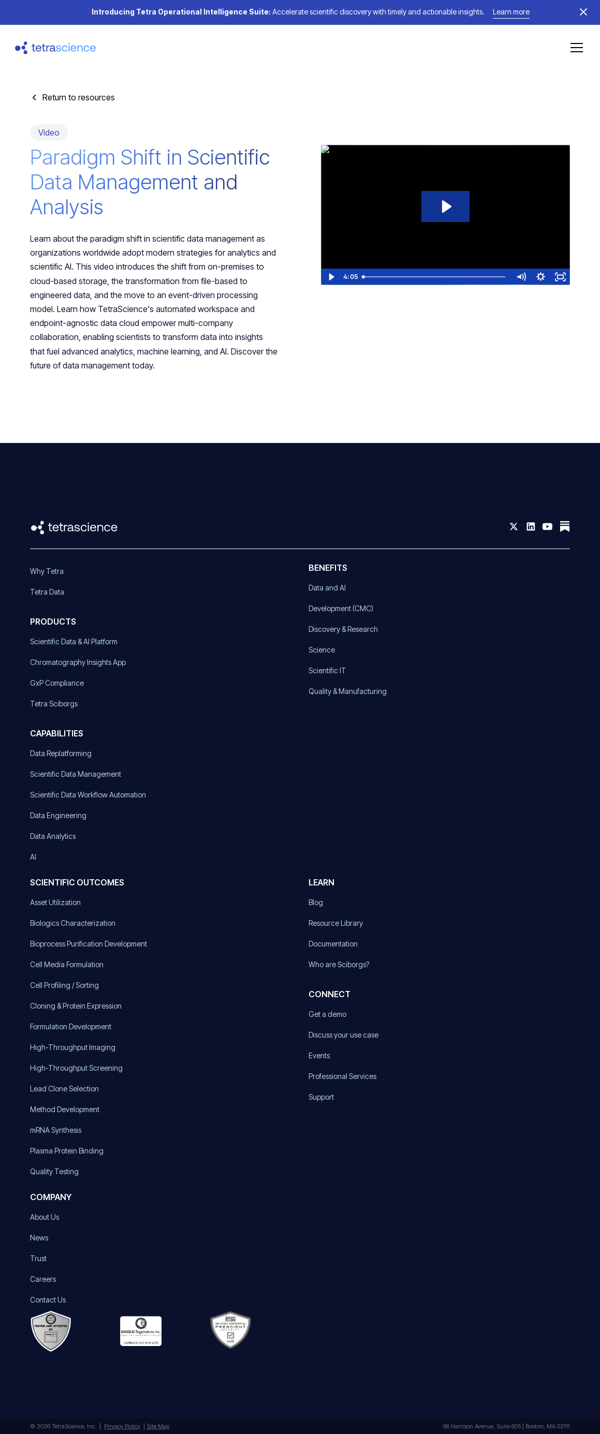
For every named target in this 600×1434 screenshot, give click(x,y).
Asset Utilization (55, 902)
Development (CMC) (341, 608)
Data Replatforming (61, 753)
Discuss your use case (343, 1034)
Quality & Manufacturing (348, 691)
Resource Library (336, 923)
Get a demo (327, 1014)
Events (319, 1055)
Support (321, 1096)
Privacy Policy (122, 1426)
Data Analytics (53, 836)
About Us (44, 1217)
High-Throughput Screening (76, 1067)
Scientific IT (327, 670)
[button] (574, 47)
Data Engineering (58, 815)
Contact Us (48, 1299)
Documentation (333, 943)
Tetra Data (47, 591)
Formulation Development (70, 1026)
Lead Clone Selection (64, 1088)
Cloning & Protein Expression (76, 1005)
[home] (55, 47)
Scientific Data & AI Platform (74, 641)
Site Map (158, 1426)
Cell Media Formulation (67, 964)
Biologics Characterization (72, 923)
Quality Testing (54, 1171)
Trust (38, 1258)
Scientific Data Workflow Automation (88, 794)
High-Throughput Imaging (72, 1047)
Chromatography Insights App (78, 662)
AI (33, 856)
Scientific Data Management (75, 774)
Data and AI (327, 587)
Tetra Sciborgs (54, 703)
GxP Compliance (57, 682)
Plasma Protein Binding (67, 1150)
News (39, 1237)
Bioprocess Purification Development (88, 943)
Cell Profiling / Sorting (64, 985)
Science (322, 649)
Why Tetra (47, 571)
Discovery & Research (343, 629)
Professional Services (342, 1076)
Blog (316, 902)
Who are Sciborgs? (339, 964)
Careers (43, 1279)
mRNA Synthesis (55, 1130)
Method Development (64, 1109)
